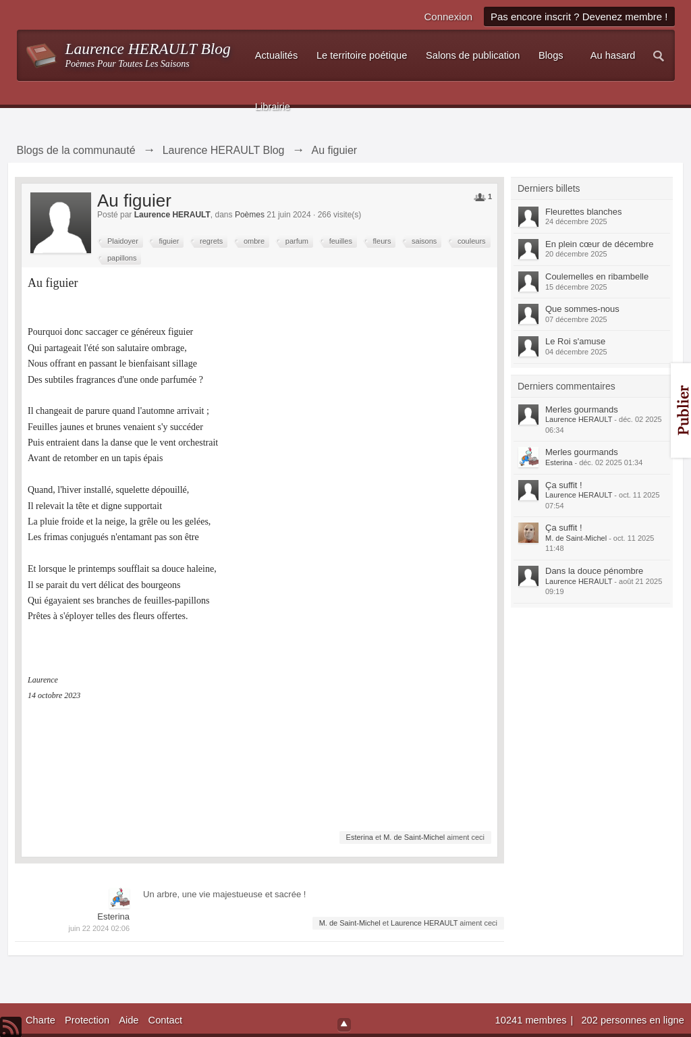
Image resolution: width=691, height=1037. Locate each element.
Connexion (448, 16)
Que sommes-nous (582, 309)
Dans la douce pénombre (594, 571)
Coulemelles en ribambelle (596, 276)
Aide (128, 1020)
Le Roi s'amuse (575, 341)
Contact (165, 1020)
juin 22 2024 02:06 (99, 928)
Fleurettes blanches (583, 212)
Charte (40, 1020)
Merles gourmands (581, 409)
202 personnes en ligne (632, 1020)
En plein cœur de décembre (599, 244)
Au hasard (613, 55)
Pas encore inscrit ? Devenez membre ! (579, 16)
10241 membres (532, 1020)
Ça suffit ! (563, 485)
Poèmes (250, 214)
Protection (87, 1020)
